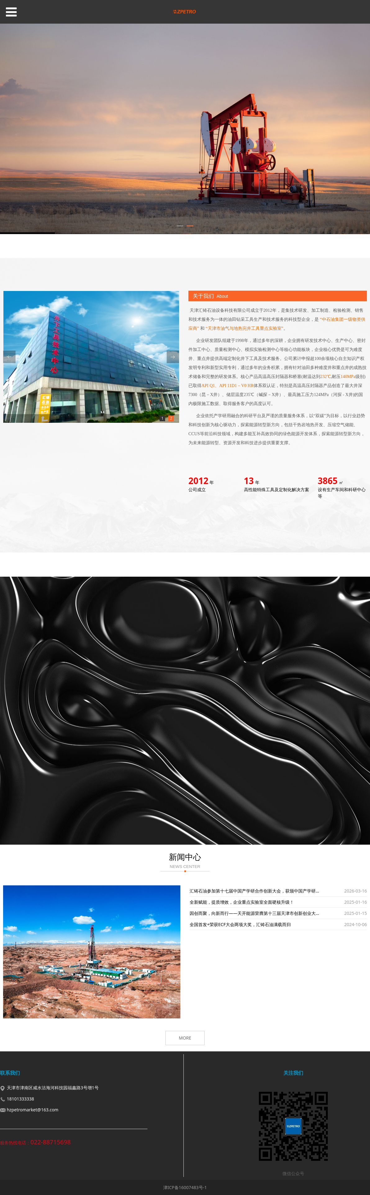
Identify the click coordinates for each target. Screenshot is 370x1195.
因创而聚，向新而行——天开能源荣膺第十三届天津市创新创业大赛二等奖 (261, 913)
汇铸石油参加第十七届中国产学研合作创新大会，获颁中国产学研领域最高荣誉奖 (268, 891)
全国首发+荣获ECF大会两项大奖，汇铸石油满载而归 (240, 924)
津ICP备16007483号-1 (185, 1187)
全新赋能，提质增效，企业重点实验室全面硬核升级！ (242, 902)
